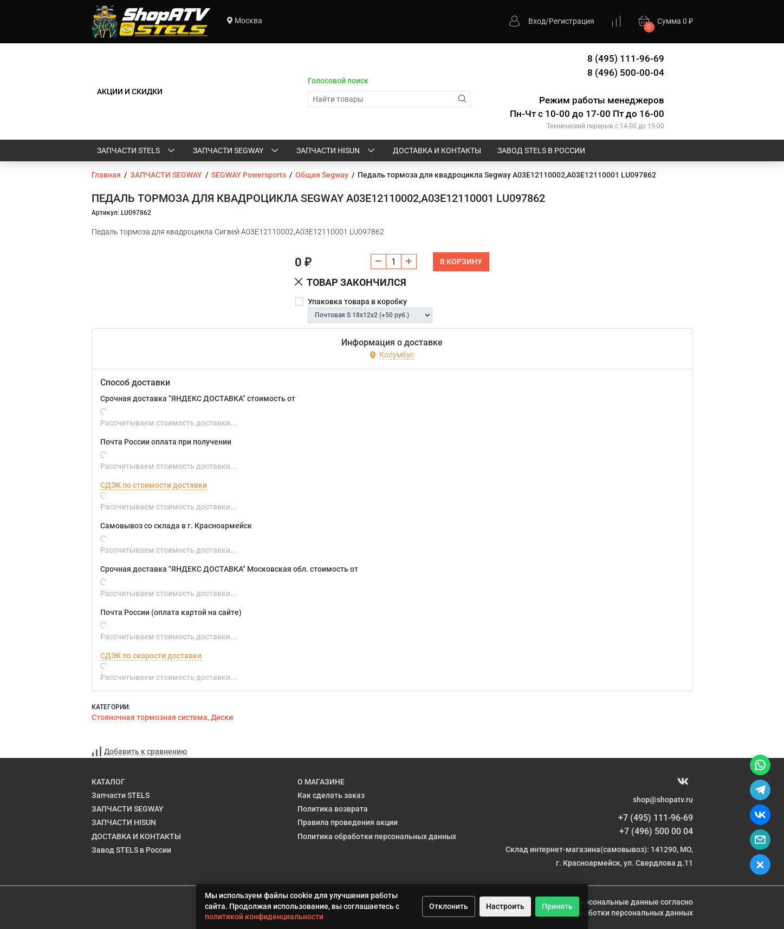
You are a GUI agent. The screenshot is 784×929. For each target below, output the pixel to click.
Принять (557, 906)
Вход (537, 21)
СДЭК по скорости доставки (151, 655)
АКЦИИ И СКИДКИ (130, 91)
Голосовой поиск (338, 80)
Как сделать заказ (331, 795)
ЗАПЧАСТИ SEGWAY (236, 151)
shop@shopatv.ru (663, 799)
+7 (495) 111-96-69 (655, 818)
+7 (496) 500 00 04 (656, 831)
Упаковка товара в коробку (357, 301)
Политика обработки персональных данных (376, 836)
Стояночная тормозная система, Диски (162, 717)
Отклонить (448, 906)
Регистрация (571, 21)
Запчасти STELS (137, 151)
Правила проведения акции (347, 822)
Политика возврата (332, 808)
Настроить (505, 906)
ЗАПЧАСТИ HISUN (336, 151)
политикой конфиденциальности (264, 916)
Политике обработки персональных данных (613, 912)
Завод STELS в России (541, 150)
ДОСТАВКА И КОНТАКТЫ (437, 150)
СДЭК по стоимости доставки (153, 485)
